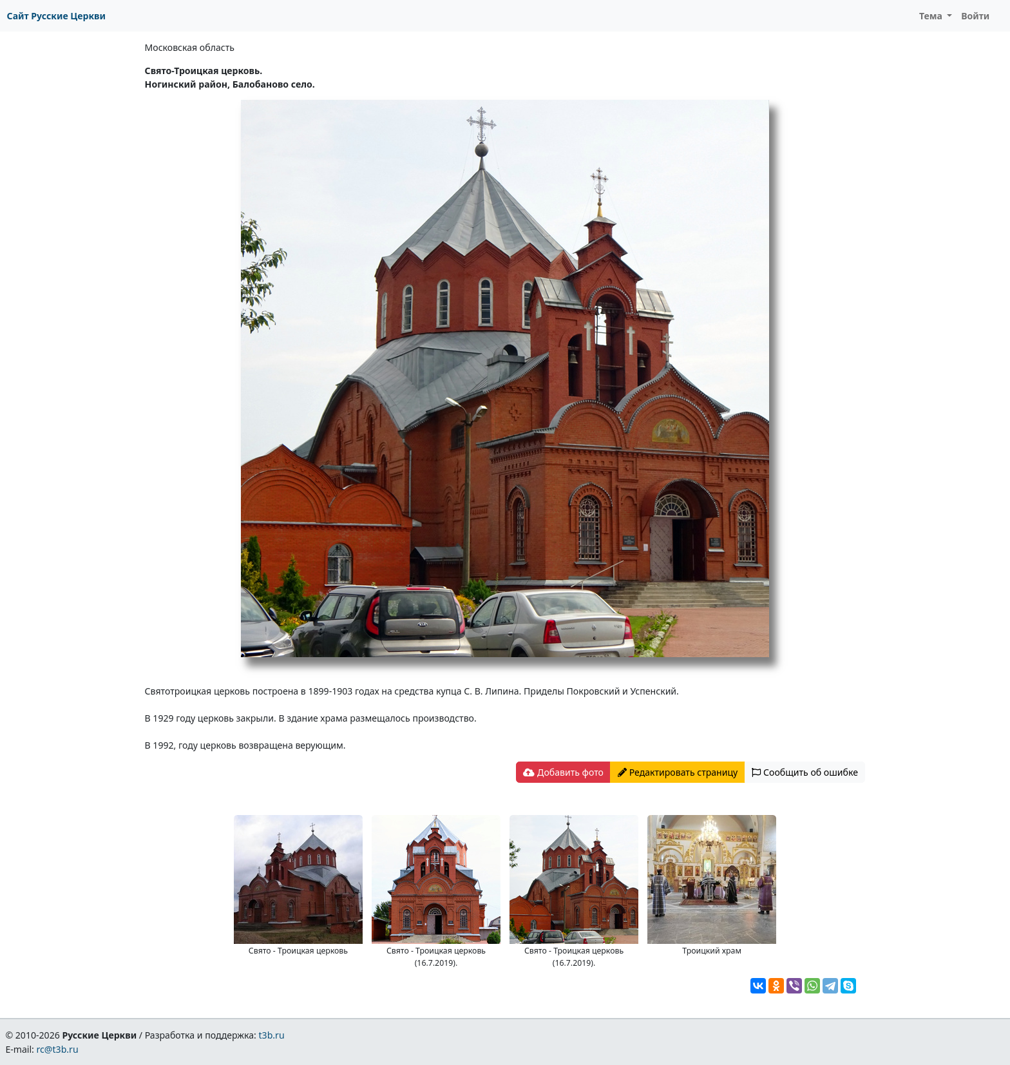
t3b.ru (272, 1035)
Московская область (189, 47)
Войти (975, 16)
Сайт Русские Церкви (56, 16)
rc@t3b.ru (58, 1049)
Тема (932, 16)
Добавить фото (563, 772)
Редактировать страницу (678, 772)
